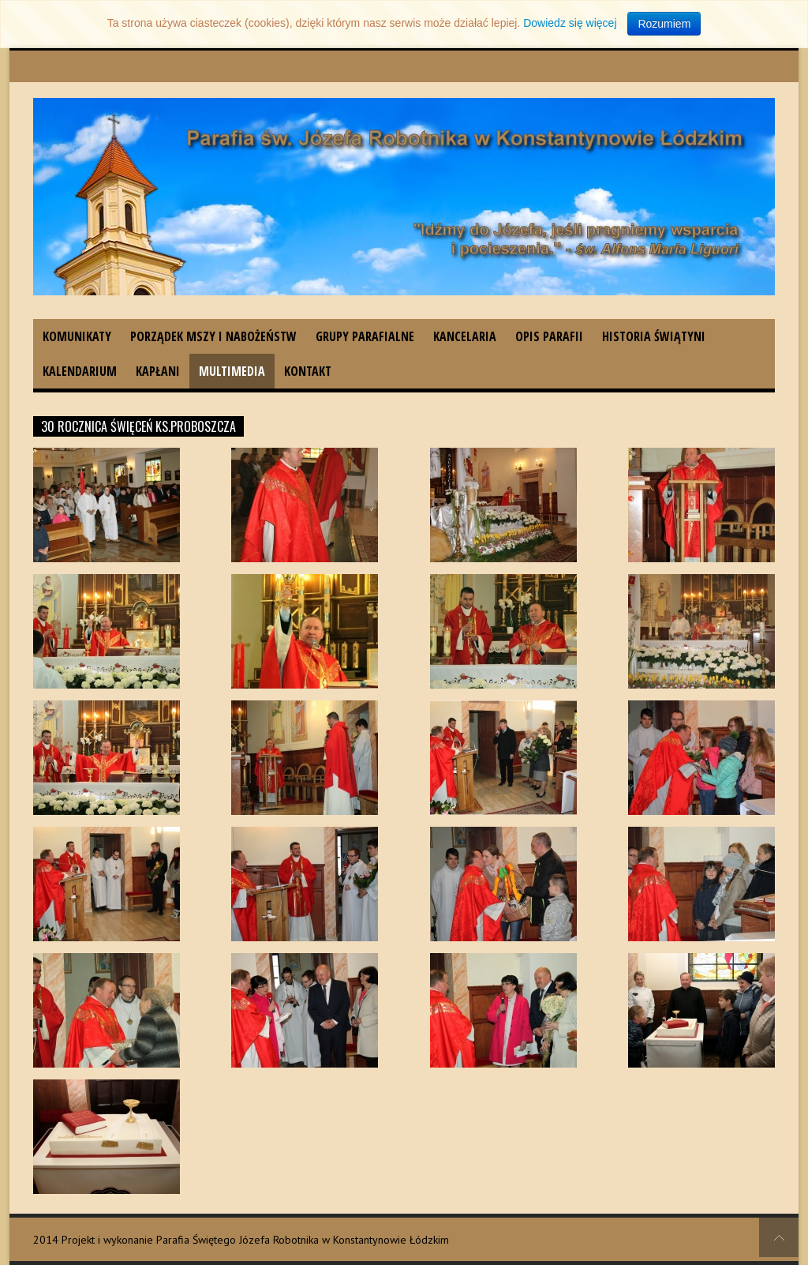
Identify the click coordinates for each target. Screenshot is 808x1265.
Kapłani (158, 371)
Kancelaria (464, 336)
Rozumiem (664, 23)
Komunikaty (77, 336)
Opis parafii (549, 336)
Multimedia (232, 371)
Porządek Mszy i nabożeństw (213, 336)
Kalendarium (80, 371)
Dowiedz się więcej (569, 23)
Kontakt (307, 371)
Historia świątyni (653, 336)
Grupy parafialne (365, 336)
